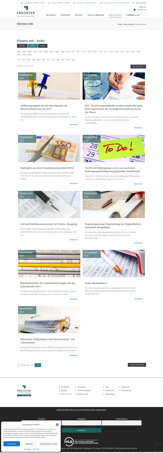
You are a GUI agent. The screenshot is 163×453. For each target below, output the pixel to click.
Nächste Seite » (138, 67)
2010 (68, 52)
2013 (84, 52)
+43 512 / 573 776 (90, 3)
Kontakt (78, 15)
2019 (117, 52)
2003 (30, 52)
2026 (30, 55)
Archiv (32, 46)
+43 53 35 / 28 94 (38, 3)
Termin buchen (141, 3)
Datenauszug (126, 391)
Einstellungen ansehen (48, 444)
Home (120, 25)
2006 (46, 52)
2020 (122, 52)
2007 (51, 52)
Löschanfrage (110, 395)
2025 (24, 55)
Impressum (35, 449)
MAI (38, 60)
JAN (18, 60)
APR (34, 60)
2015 (95, 52)
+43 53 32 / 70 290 (63, 3)
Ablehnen (29, 444)
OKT (63, 60)
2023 (138, 52)
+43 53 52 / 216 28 (122, 3)
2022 (133, 52)
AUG (53, 60)
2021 (127, 52)
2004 (35, 52)
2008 (57, 52)
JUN (43, 60)
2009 (62, 52)
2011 (73, 52)
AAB (106, 388)
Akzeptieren (11, 444)
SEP (58, 60)
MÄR (28, 60)
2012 (79, 52)
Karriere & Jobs (133, 15)
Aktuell (22, 46)
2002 (24, 52)
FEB (23, 60)
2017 (106, 52)
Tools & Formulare (95, 15)
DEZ (73, 60)
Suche (42, 46)
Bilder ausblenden (137, 366)
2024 (19, 55)
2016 (100, 52)
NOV (68, 60)
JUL (48, 60)
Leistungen (65, 15)
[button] (57, 425)
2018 (111, 52)
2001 (19, 52)
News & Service (115, 15)
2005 (41, 52)
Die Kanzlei (51, 15)
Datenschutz (27, 449)
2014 (89, 52)
